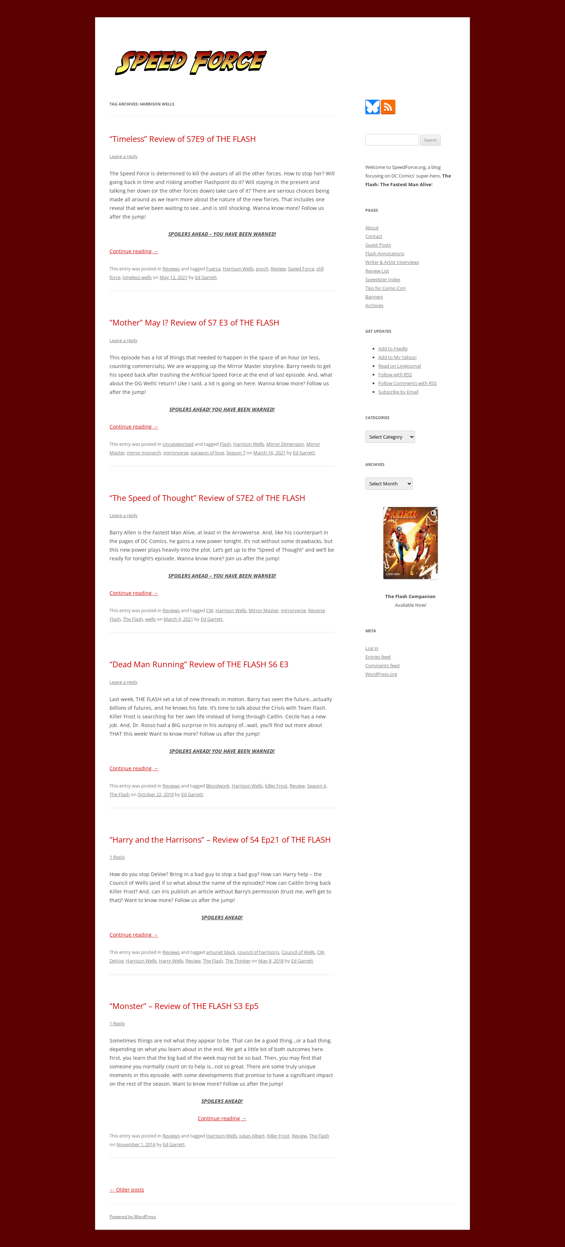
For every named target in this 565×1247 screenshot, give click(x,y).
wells (150, 619)
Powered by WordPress (133, 1217)
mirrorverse (175, 452)
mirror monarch (144, 452)
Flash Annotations (384, 253)
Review (278, 268)
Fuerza (213, 268)
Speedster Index (382, 279)
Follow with (395, 374)
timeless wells (137, 277)
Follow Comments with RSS (407, 383)
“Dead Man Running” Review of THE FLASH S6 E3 (199, 664)
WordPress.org (381, 674)
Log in (371, 648)
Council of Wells (298, 952)
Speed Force (301, 268)
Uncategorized (178, 444)
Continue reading (134, 251)
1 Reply (117, 857)
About (372, 227)
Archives (374, 305)
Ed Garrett (206, 277)
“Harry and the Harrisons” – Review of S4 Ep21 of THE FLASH (220, 839)
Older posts (127, 1189)
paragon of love (207, 452)
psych (262, 268)
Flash (225, 444)
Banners (374, 296)
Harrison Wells (238, 268)
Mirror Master (264, 610)
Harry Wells (171, 960)
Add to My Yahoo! (397, 357)
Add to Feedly (393, 348)
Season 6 (316, 785)
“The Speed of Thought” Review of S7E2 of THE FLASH (207, 497)
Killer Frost (276, 785)
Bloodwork (218, 785)
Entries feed (378, 657)
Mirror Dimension (285, 444)
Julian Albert (252, 1135)
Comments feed (382, 665)
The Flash (133, 619)
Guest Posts (378, 245)
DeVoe (117, 960)
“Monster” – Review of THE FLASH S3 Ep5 (184, 1005)
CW (209, 610)
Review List (377, 271)
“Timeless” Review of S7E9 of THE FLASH (183, 138)
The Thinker (237, 960)
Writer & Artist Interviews (392, 262)
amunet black (220, 952)
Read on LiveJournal (399, 366)
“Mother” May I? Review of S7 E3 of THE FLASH (194, 322)
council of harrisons (258, 952)
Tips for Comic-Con (385, 288)
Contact (373, 236)
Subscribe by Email (398, 392)
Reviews (171, 268)
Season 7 (235, 452)
